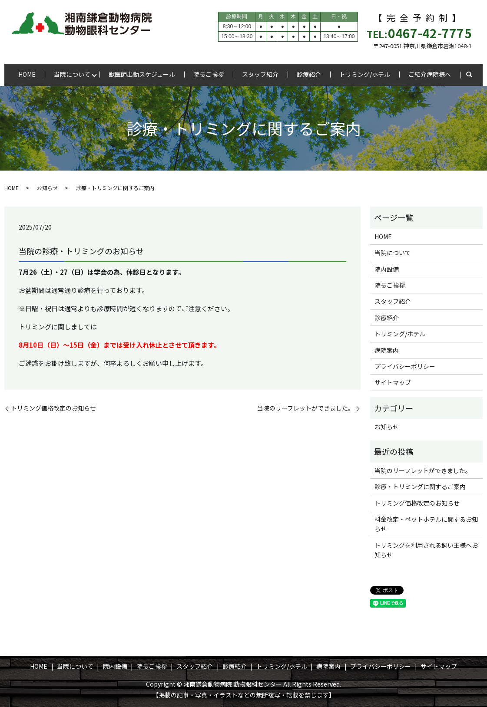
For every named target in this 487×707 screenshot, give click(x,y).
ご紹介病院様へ (429, 74)
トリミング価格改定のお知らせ (53, 408)
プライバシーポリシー (404, 366)
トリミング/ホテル (364, 74)
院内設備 (386, 269)
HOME (27, 74)
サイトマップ (392, 382)
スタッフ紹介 (260, 74)
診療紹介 (309, 74)
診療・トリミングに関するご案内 (420, 486)
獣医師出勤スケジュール (142, 74)
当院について (72, 74)
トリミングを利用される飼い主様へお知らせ (426, 550)
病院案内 (386, 350)
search (469, 75)
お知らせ (47, 187)
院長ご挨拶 (208, 74)
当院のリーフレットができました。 (305, 408)
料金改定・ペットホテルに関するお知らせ (426, 524)
